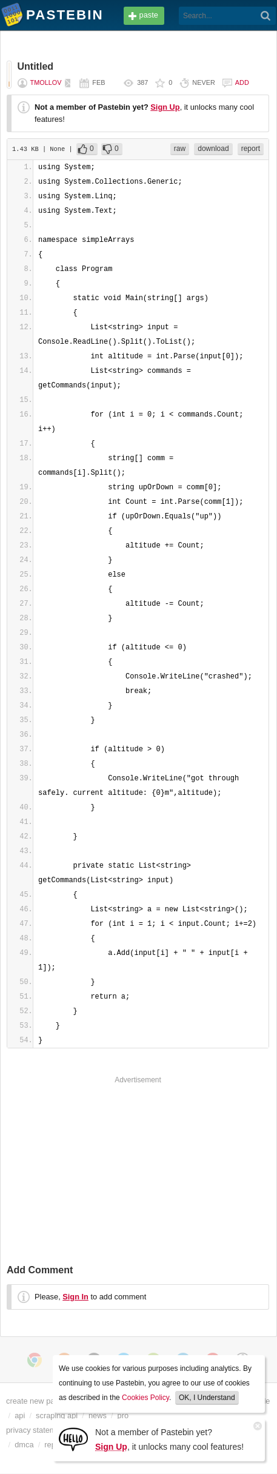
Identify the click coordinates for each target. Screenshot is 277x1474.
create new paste (35, 1400)
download (213, 148)
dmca (24, 1444)
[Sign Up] (73, 1438)
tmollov (46, 82)
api (20, 1415)
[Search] (266, 16)
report (250, 148)
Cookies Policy (145, 1397)
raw (179, 148)
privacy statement (36, 1430)
